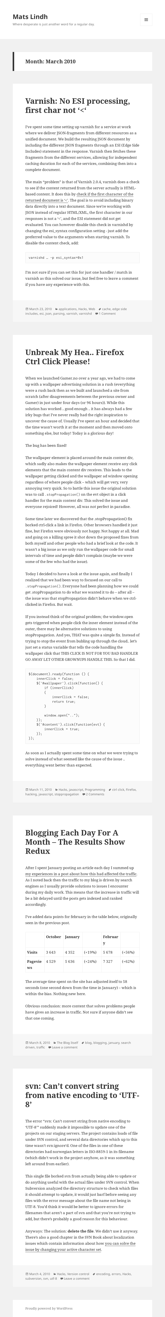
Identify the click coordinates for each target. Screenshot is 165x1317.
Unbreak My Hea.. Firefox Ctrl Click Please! (74, 356)
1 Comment (107, 313)
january (113, 1043)
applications (68, 309)
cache (106, 309)
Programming (95, 789)
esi (42, 313)
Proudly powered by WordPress (48, 1308)
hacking (31, 794)
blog (88, 1043)
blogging (100, 1043)
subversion (33, 1278)
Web (92, 309)
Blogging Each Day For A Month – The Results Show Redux (75, 841)
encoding (103, 1274)
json (48, 313)
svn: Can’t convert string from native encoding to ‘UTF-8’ (82, 1095)
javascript (76, 789)
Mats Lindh (30, 16)
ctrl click (118, 789)
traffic (40, 1047)
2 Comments (95, 794)
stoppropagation (67, 794)
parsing (59, 313)
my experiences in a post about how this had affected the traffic (80, 873)
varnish (71, 313)
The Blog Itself (67, 1043)
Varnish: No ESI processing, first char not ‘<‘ (77, 105)
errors (116, 1274)
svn (45, 1278)
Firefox (131, 789)
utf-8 (53, 1278)
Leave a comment (64, 1047)
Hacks (82, 309)
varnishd (85, 313)
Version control (78, 1274)
